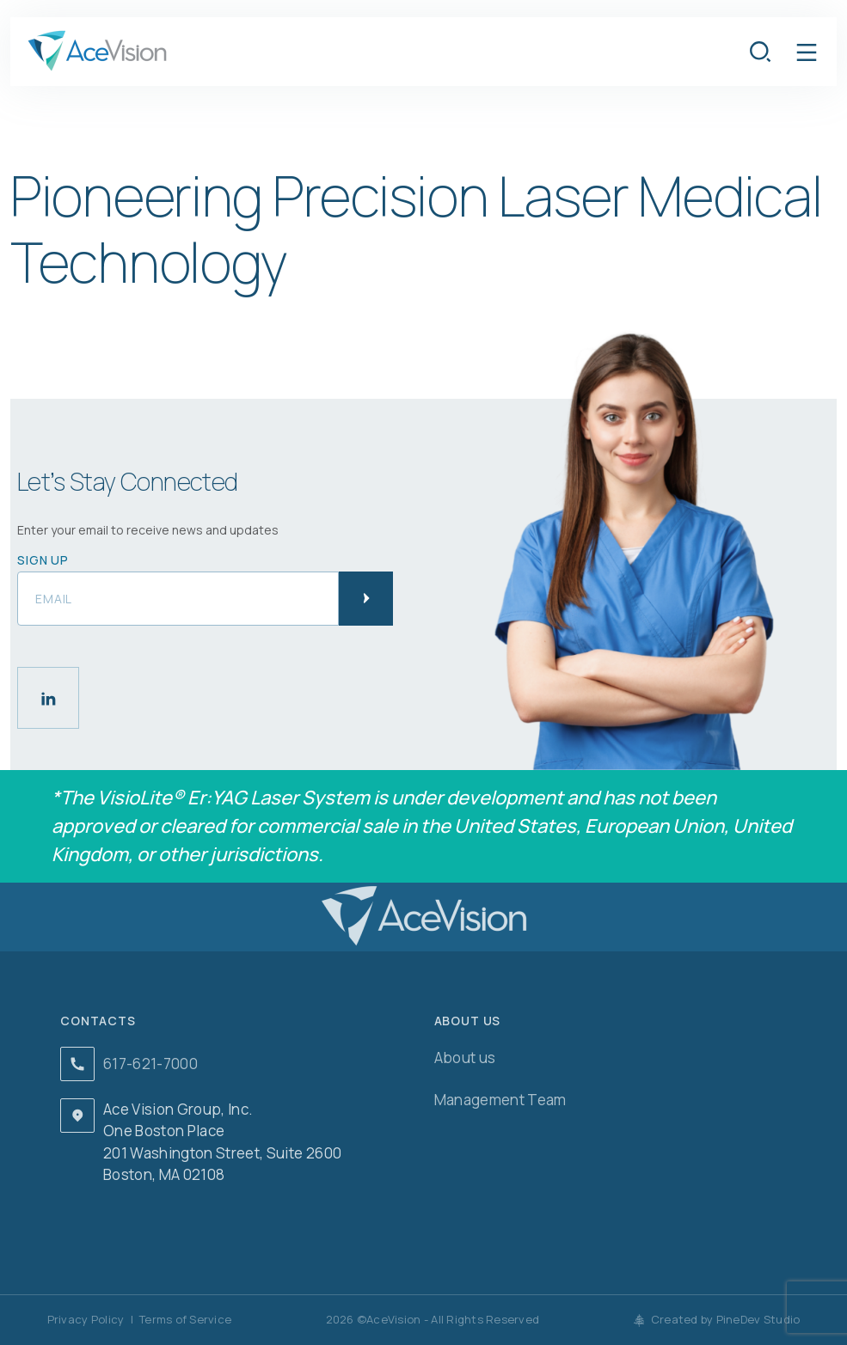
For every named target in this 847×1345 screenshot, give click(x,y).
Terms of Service (185, 1319)
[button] (806, 51)
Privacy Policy (86, 1319)
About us (465, 1057)
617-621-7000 (150, 1063)
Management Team (500, 1100)
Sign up (43, 560)
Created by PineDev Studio (717, 1319)
